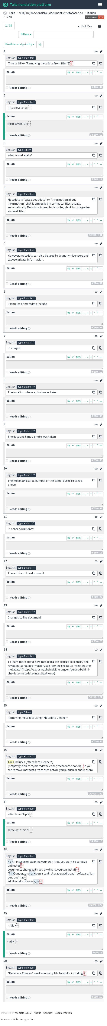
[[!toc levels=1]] (54, 126)
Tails (12, 13)
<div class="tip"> (54, 832)
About (37, 1013)
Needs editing (16, 88)
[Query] (64, 34)
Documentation (63, 1013)
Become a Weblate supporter (17, 1019)
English (10, 58)
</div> (54, 944)
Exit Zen (84, 26)
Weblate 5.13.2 (23, 1013)
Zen (9, 17)
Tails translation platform (27, 4)
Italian (91, 13)
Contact (47, 1013)
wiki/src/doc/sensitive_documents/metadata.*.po (51, 13)
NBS (78, 72)
